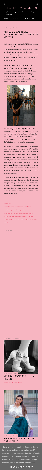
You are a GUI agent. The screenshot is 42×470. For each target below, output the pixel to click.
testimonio (12, 219)
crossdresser (27, 207)
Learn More (17, 467)
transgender (24, 219)
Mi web (7, 18)
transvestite (33, 219)
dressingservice (15, 216)
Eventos (15, 18)
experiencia (24, 216)
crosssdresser (21, 213)
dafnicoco (29, 213)
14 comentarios (17, 383)
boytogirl (11, 207)
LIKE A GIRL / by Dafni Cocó (20, 8)
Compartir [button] (7, 204)
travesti (6, 222)
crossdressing (8, 210)
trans (18, 219)
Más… (32, 18)
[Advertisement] (21, 310)
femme (30, 216)
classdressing (19, 207)
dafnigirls (7, 216)
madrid (6, 219)
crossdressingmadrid (10, 213)
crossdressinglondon (19, 210)
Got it (29, 467)
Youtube (25, 18)
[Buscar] (37, 3)
